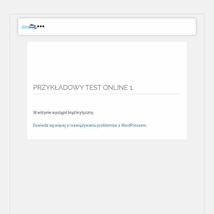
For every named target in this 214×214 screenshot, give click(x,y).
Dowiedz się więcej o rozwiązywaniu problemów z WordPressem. (90, 125)
